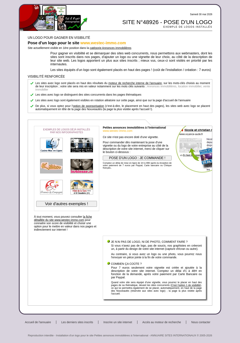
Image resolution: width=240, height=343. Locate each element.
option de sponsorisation (88, 106)
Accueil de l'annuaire (38, 322)
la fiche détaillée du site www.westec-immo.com (63, 218)
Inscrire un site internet (117, 322)
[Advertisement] (154, 203)
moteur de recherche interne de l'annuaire (135, 83)
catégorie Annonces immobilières (110, 48)
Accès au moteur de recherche (161, 322)
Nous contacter (200, 322)
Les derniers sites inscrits (77, 322)
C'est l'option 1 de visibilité (185, 285)
